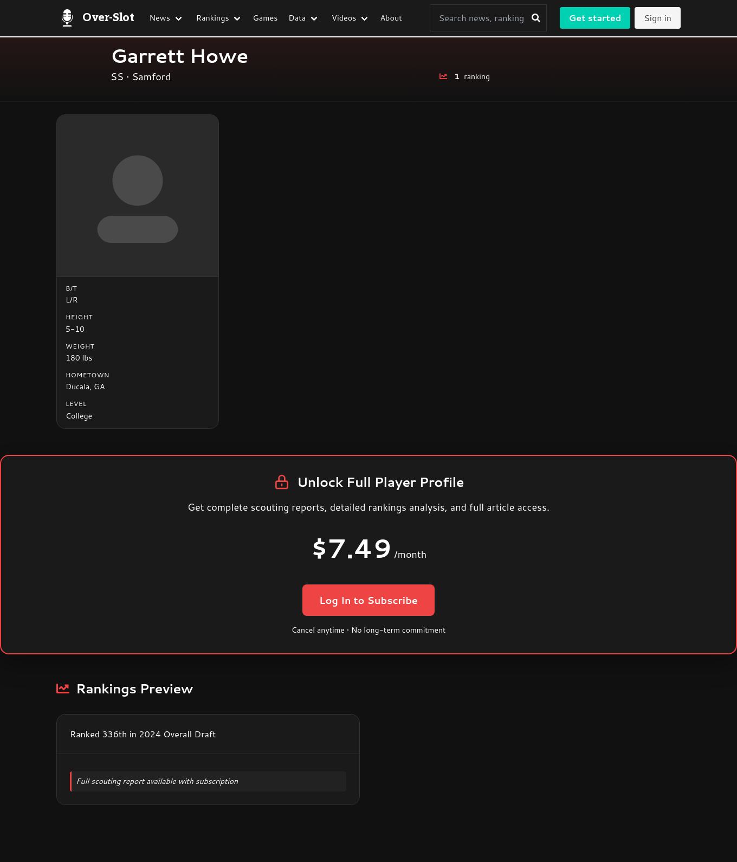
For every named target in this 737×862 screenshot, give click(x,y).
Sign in (657, 17)
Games (265, 17)
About (391, 17)
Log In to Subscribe (368, 600)
